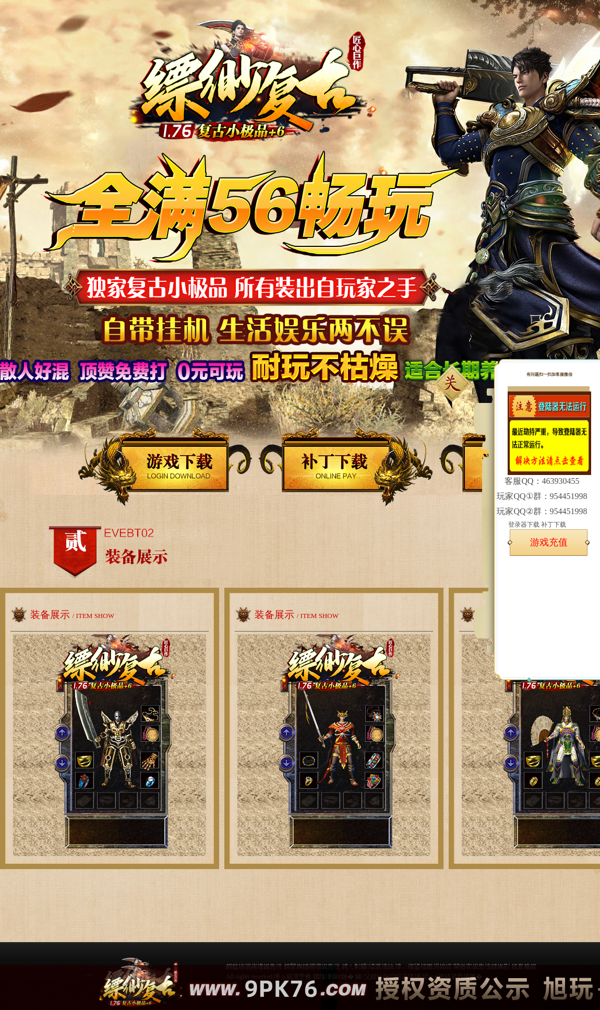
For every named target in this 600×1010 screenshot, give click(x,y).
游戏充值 (549, 542)
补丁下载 (553, 524)
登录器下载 (523, 524)
